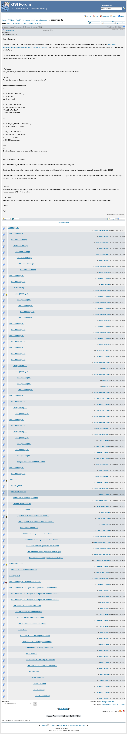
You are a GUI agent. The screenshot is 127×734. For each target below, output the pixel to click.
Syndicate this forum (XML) (110, 711)
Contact (44, 725)
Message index (63, 222)
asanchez (105, 368)
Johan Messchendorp (101, 230)
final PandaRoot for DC (29, 528)
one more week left (9, 27)
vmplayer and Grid (107, 702)
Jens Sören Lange (102, 350)
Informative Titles (16, 564)
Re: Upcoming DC (16, 234)
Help (95, 16)
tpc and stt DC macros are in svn (24, 570)
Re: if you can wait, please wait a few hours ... (36, 522)
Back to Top (63, 709)
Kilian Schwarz (104, 236)
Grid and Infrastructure (40, 20)
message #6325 (37, 27)
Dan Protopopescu (102, 242)
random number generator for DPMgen (37, 534)
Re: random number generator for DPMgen (40, 540)
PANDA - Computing (23, 20)
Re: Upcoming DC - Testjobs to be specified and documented (33, 588)
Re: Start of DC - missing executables (35, 636)
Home (121, 16)
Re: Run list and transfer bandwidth (28, 612)
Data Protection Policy (77, 725)
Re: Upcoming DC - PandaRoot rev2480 (25, 582)
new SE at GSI (31, 654)
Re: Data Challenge (19, 240)
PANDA (10, 20)
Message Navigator (34, 23)
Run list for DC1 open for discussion (27, 606)
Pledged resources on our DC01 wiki (31, 462)
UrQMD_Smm (16, 486)
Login (113, 16)
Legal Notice (62, 725)
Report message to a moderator (115, 214)
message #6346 (21, 27)
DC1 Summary (38, 690)
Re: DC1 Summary (42, 696)
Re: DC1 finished (37, 678)
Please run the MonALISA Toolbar (113, 705)
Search (87, 16)
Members (104, 16)
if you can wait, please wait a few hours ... (33, 516)
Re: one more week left (22, 504)
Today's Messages (13, 23)
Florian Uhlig (105, 524)
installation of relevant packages (25, 498)
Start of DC (22, 630)
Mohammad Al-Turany (102, 542)
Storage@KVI (14, 576)
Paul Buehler (9, 30)
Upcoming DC (13, 228)
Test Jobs (13, 480)
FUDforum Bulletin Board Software (69, 730)
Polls (24, 23)
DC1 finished (34, 672)
